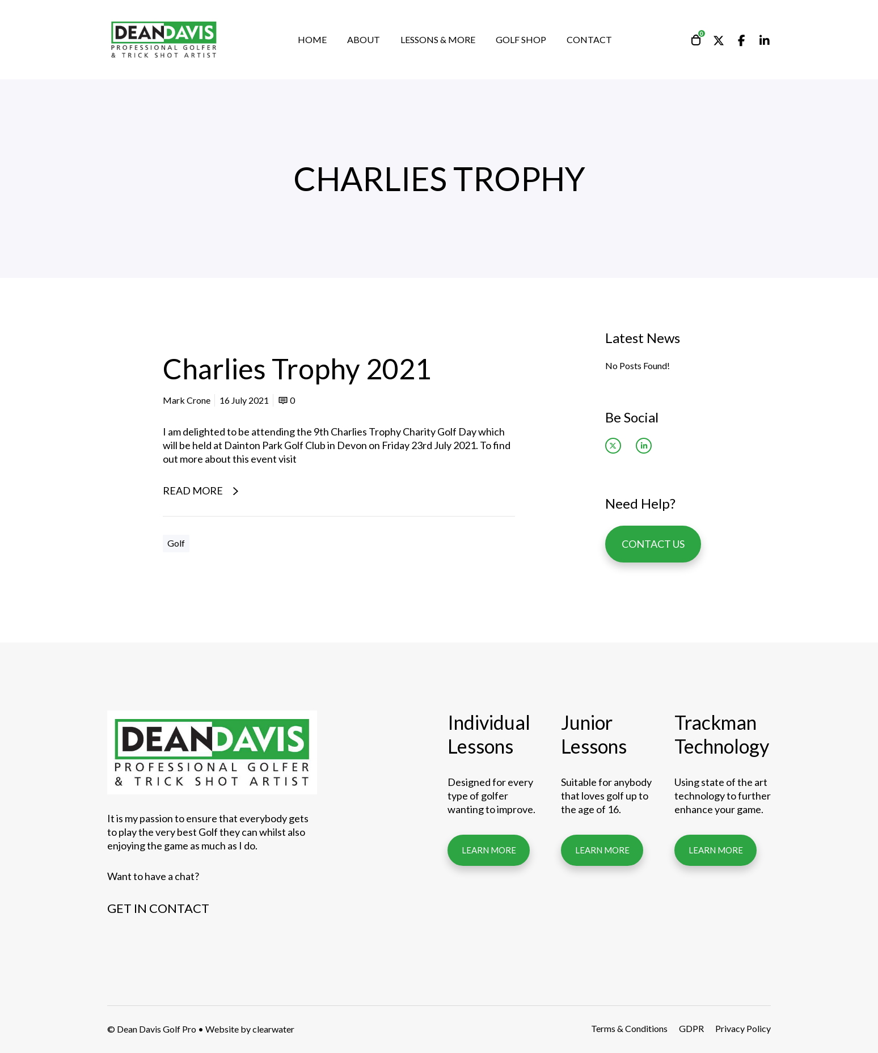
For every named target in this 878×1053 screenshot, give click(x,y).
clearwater (273, 1029)
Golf (176, 543)
